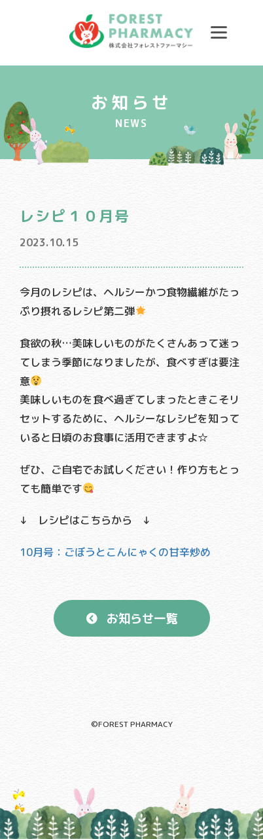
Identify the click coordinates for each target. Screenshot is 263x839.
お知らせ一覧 (142, 618)
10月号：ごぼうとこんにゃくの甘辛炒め (115, 552)
